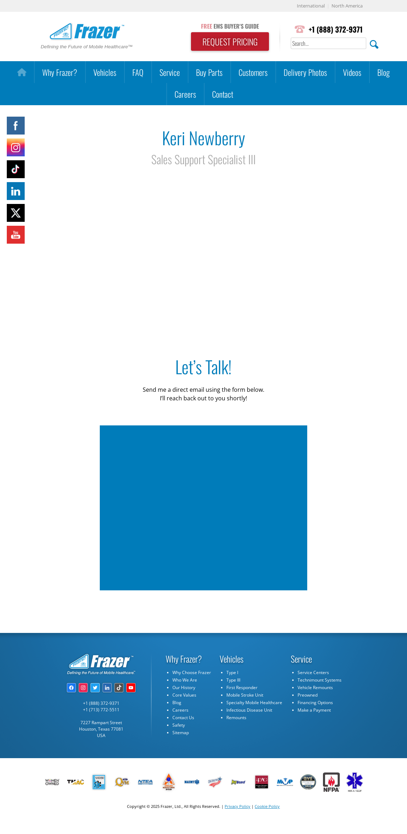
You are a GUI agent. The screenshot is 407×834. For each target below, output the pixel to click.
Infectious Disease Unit (249, 710)
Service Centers (313, 672)
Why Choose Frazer (191, 672)
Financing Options (315, 702)
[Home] (21, 72)
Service (170, 72)
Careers (185, 94)
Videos (352, 72)
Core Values (184, 695)
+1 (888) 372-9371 (336, 29)
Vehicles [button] (104, 72)
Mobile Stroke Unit (244, 695)
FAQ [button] (137, 72)
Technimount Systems (320, 680)
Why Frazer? (59, 72)
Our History (183, 687)
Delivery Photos (305, 72)
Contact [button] (222, 94)
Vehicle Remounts (315, 687)
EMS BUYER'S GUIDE (230, 26)
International (311, 6)
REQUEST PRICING (230, 41)
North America (347, 6)
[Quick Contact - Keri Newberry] (202, 507)
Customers (253, 72)
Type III (233, 680)
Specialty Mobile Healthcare (254, 702)
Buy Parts (209, 72)
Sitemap (180, 733)
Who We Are (184, 680)
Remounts (236, 717)
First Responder (242, 687)
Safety (178, 725)
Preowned (308, 695)
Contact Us (183, 717)
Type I (232, 672)
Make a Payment (314, 710)
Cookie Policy (267, 806)
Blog (383, 72)
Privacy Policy (237, 806)
